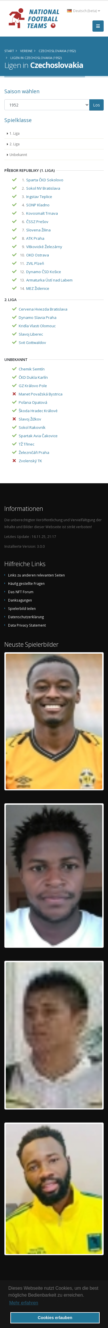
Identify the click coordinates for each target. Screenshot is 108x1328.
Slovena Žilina (38, 230)
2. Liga (15, 144)
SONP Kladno (38, 205)
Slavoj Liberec (31, 334)
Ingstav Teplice (39, 196)
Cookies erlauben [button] (55, 1317)
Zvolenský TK (30, 460)
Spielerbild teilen (22, 608)
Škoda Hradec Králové (38, 410)
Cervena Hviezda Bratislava (43, 309)
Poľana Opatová (33, 402)
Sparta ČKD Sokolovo (44, 179)
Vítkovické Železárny (44, 246)
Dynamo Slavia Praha (37, 317)
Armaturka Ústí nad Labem (49, 280)
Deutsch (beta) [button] (83, 10)
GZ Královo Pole (33, 385)
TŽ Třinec (26, 444)
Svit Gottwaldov (32, 342)
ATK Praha (35, 238)
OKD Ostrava (37, 255)
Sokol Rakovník (32, 427)
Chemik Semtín (32, 369)
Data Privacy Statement (27, 625)
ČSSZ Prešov (37, 221)
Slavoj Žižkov (30, 419)
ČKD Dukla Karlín (33, 377)
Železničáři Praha (34, 452)
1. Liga (15, 133)
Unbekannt (18, 154)
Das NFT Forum (20, 591)
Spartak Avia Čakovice (38, 435)
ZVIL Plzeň (35, 263)
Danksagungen (20, 600)
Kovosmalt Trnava (42, 213)
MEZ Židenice (37, 288)
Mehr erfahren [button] (23, 1302)
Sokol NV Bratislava (43, 188)
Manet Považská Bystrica (40, 394)
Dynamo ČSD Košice (43, 271)
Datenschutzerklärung (26, 616)
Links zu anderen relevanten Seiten (36, 575)
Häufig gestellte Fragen (26, 583)
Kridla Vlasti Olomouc (37, 325)
